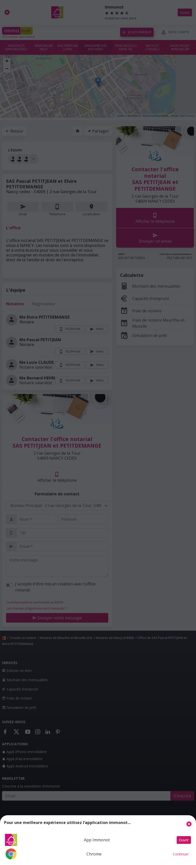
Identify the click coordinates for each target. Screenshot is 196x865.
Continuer (181, 854)
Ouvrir (184, 840)
